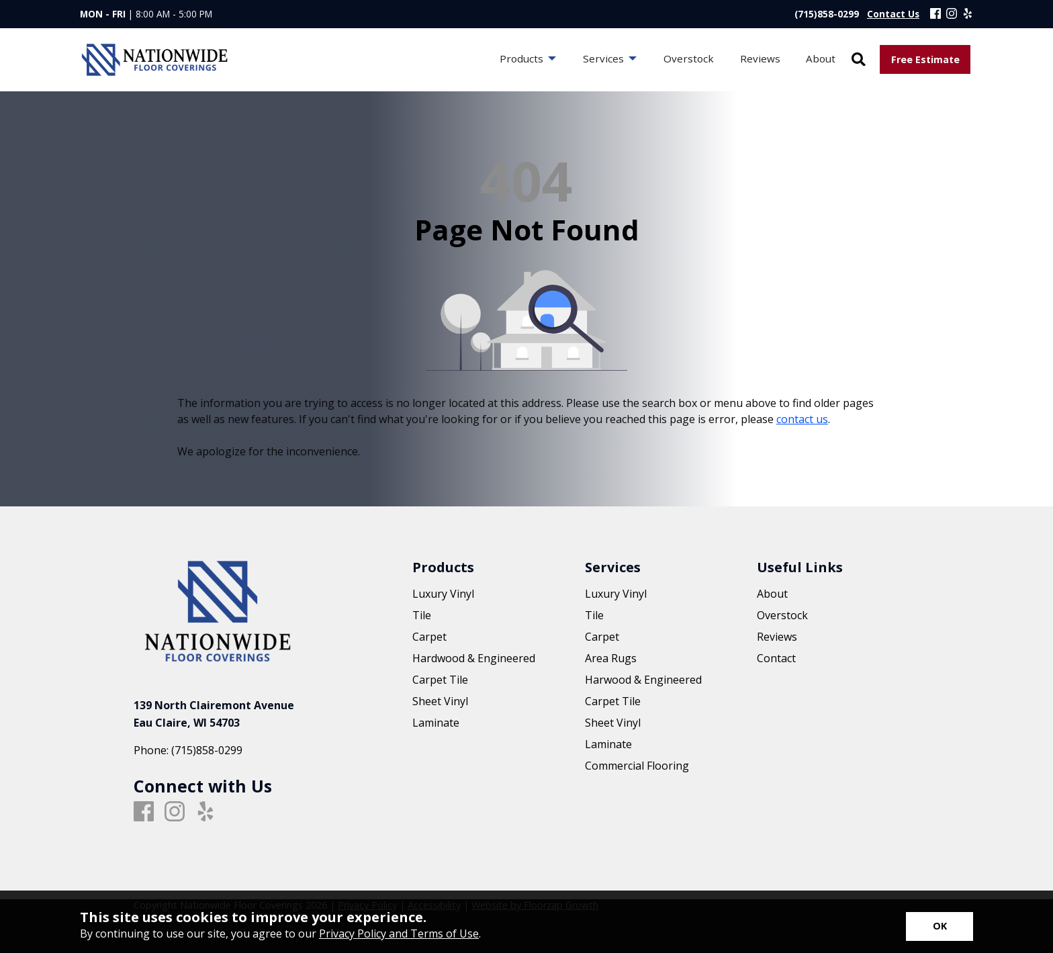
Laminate (435, 722)
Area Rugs (611, 658)
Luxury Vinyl (443, 593)
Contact (776, 658)
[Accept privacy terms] (939, 926)
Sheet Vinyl (440, 701)
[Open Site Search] (858, 60)
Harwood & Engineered (643, 679)
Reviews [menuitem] (760, 58)
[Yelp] (967, 14)
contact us (802, 419)
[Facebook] (935, 14)
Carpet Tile (440, 679)
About (772, 593)
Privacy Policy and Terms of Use (399, 933)
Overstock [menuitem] (688, 58)
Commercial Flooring (637, 765)
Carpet (429, 636)
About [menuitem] (820, 58)
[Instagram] (951, 14)
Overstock (782, 615)
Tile (421, 615)
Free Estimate (925, 59)
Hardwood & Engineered (473, 658)
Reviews (777, 636)
